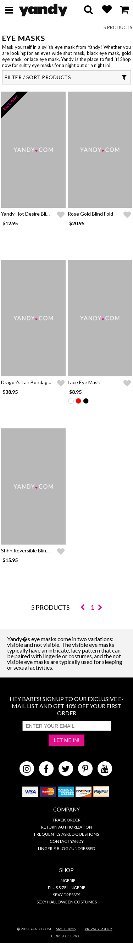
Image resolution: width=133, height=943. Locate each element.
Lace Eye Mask (84, 382)
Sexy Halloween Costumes (67, 902)
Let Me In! (66, 740)
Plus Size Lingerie (66, 887)
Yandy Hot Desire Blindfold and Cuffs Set (46, 214)
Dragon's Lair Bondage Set (30, 382)
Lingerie (66, 880)
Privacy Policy (98, 929)
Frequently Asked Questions (66, 834)
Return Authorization (66, 827)
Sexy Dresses (66, 894)
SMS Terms (66, 929)
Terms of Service (67, 936)
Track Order (66, 820)
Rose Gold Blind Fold (90, 214)
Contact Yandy (67, 841)
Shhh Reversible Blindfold (29, 550)
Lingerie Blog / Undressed (66, 848)
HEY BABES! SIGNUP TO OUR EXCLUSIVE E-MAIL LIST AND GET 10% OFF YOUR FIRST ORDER (66, 705)
